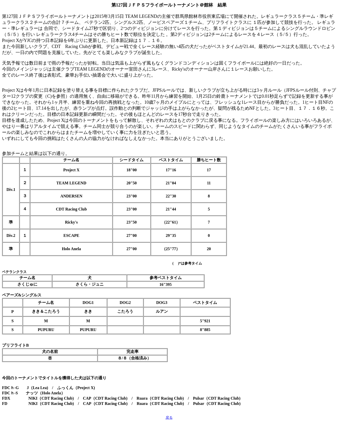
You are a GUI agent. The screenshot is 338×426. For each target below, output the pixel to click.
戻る (169, 417)
